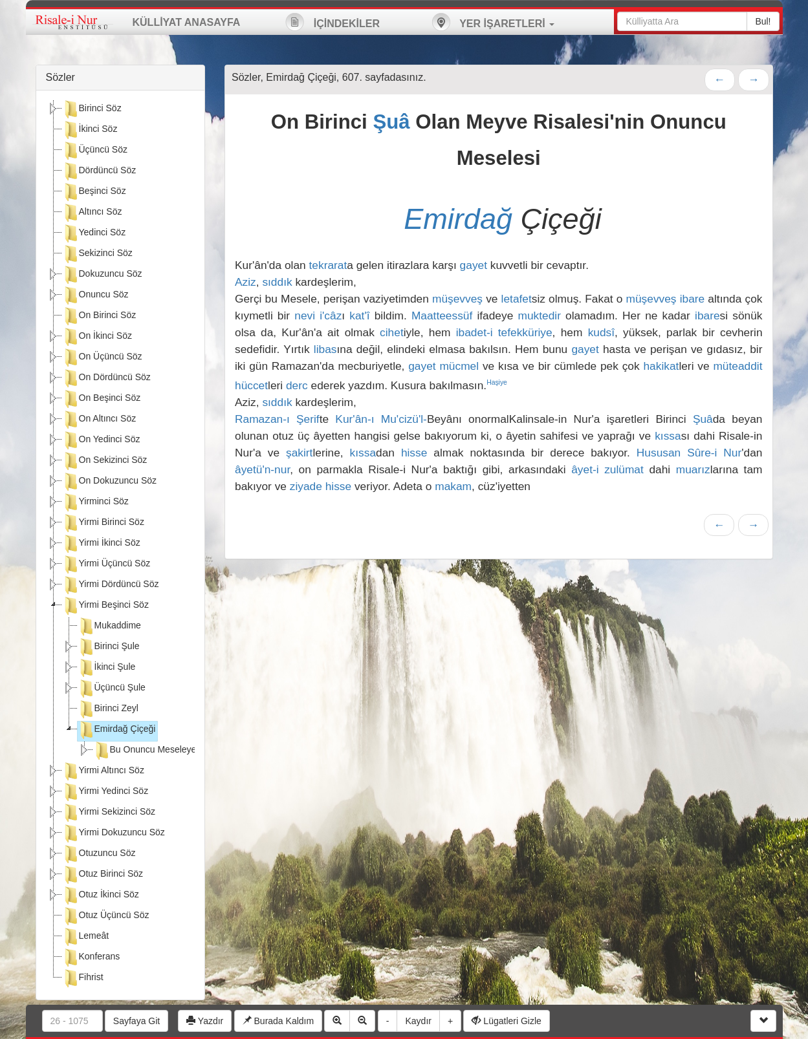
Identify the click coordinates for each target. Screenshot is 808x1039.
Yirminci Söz (95, 502)
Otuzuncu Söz (99, 854)
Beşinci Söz (94, 192)
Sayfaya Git (136, 1021)
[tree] (120, 545)
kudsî (601, 332)
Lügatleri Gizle (506, 1021)
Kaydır (418, 1021)
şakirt (299, 452)
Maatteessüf (441, 315)
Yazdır (204, 1021)
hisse (414, 452)
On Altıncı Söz (99, 420)
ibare (692, 298)
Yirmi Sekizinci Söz (109, 813)
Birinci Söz (92, 109)
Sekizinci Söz (97, 254)
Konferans (91, 957)
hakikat (661, 365)
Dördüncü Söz (99, 171)
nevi (304, 315)
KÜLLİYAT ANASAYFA (187, 22)
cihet (392, 332)
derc (297, 385)
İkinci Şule (107, 668)
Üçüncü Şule (112, 689)
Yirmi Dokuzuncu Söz (113, 833)
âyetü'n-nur (262, 469)
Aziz (245, 281)
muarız (693, 469)
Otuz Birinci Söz (103, 875)
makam (453, 486)
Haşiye (496, 382)
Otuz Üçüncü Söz (105, 916)
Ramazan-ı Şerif (277, 418)
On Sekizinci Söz (104, 461)
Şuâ (391, 122)
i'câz (331, 315)
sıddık (277, 281)
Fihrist (83, 978)
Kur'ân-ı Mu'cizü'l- (381, 418)
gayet (473, 265)
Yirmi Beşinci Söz (105, 606)
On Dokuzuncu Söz (109, 482)
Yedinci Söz (94, 233)
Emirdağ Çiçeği (117, 730)
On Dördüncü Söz (106, 378)
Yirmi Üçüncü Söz (106, 564)
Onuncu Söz (95, 295)
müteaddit (737, 365)
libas (325, 349)
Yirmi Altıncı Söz (103, 771)
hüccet (251, 385)
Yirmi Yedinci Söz (105, 792)
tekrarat (328, 265)
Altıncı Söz (92, 213)
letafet (516, 298)
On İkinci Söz (97, 337)
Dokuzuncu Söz (102, 275)
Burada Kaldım (278, 1021)
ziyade (306, 486)
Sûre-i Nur (714, 452)
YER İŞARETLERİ (492, 22)
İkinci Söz (90, 130)
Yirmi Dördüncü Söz (110, 585)
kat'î (359, 315)
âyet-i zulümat (607, 469)
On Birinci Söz (99, 316)
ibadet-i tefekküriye (504, 332)
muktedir (539, 315)
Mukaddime (109, 626)
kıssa (668, 435)
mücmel (459, 365)
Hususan (659, 452)
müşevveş (457, 298)
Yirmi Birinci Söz (103, 523)
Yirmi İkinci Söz (101, 544)
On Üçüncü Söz (102, 357)
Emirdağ (458, 218)
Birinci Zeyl (108, 709)
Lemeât (85, 937)
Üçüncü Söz (94, 151)
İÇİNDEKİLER (332, 22)
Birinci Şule (109, 647)
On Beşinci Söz (101, 399)
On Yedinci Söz (101, 440)
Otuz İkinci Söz (100, 895)
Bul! (762, 21)
